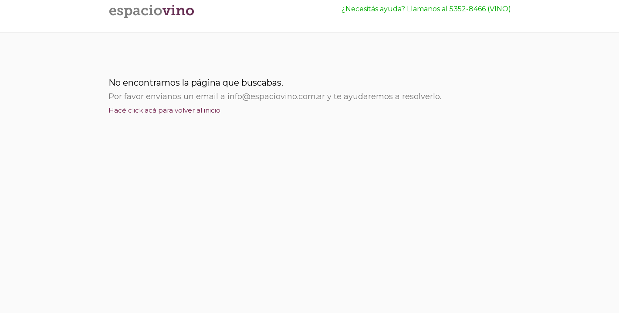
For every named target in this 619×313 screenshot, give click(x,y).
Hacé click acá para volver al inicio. (165, 110)
